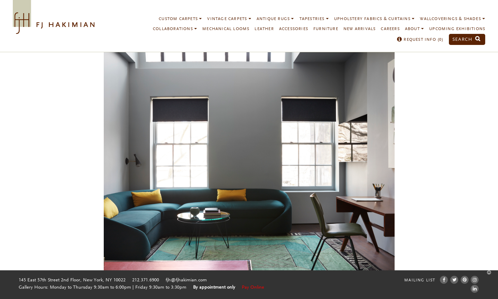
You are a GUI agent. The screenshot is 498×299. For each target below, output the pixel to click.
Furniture (325, 29)
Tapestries (314, 19)
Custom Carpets (180, 19)
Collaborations (175, 29)
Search (466, 39)
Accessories (293, 29)
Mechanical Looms (225, 29)
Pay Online (253, 287)
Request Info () (420, 40)
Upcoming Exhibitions (457, 29)
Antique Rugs (275, 19)
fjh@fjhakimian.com (186, 280)
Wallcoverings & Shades (452, 19)
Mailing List (419, 280)
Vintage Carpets (229, 19)
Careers (390, 29)
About (414, 29)
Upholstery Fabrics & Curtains (374, 19)
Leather (264, 29)
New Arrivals (359, 29)
